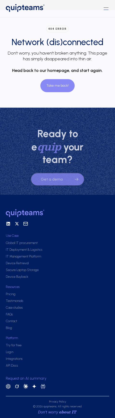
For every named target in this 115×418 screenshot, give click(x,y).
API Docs (12, 365)
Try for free (14, 345)
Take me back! (57, 86)
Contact (11, 321)
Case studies (14, 308)
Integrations (14, 359)
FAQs (9, 314)
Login (9, 352)
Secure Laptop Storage (22, 270)
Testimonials (14, 301)
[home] (32, 8)
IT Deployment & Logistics (24, 250)
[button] (106, 9)
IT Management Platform (23, 256)
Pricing (10, 294)
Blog (9, 328)
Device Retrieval (17, 263)
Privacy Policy (57, 401)
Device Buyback (17, 277)
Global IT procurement (22, 243)
